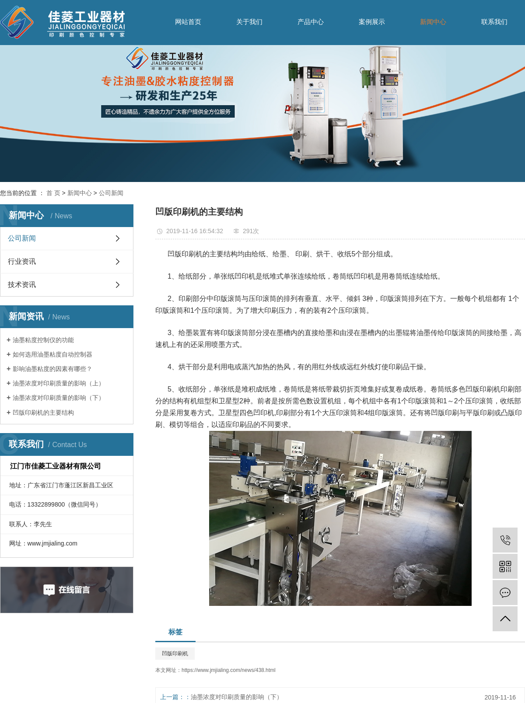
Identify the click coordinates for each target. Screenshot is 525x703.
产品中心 (311, 21)
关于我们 (249, 21)
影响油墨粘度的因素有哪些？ (52, 368)
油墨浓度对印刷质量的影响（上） (59, 383)
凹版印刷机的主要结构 (43, 412)
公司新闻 (111, 192)
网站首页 (188, 21)
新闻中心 (433, 21)
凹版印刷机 (175, 654)
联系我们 (494, 21)
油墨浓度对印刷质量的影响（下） (59, 397)
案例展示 (372, 21)
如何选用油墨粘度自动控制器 (52, 354)
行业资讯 (22, 261)
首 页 (53, 192)
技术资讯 (22, 284)
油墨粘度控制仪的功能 (43, 339)
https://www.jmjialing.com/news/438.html (229, 670)
